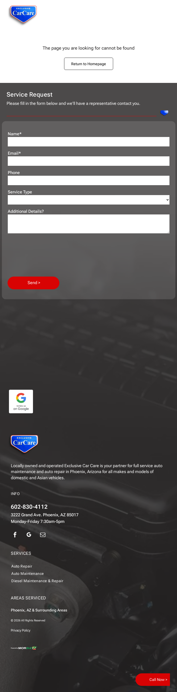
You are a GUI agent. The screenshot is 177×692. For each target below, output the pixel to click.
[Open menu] (166, 16)
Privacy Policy (20, 630)
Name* (15, 133)
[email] (43, 535)
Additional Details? (26, 211)
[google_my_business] (29, 535)
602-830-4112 (29, 507)
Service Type (20, 191)
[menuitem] (79, 566)
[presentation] (27, 255)
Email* (14, 153)
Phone (14, 172)
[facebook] (15, 535)
